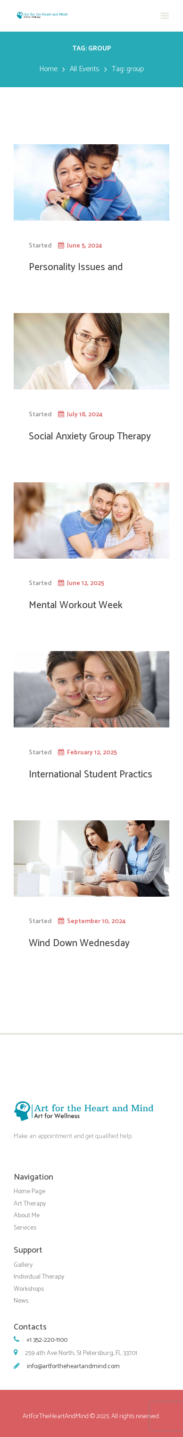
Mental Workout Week (76, 605)
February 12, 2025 (92, 752)
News (21, 1301)
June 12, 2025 (85, 583)
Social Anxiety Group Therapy (90, 437)
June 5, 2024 (84, 245)
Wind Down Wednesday (79, 943)
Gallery (23, 1264)
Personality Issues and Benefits (76, 273)
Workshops (29, 1288)
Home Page (29, 1191)
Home (48, 69)
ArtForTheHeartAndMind (56, 1416)
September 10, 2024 (96, 921)
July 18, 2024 (84, 414)
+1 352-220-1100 (46, 1340)
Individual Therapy (39, 1277)
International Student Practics (90, 775)
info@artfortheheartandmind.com (73, 1366)
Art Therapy (30, 1203)
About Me (27, 1215)
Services (25, 1227)
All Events (84, 69)
